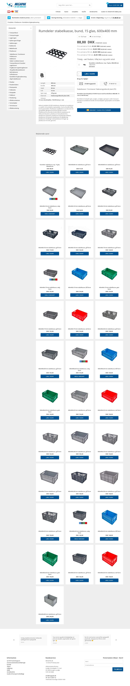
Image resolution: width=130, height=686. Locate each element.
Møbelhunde (13, 48)
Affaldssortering (14, 108)
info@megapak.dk (90, 84)
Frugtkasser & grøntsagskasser (19, 67)
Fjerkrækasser (14, 72)
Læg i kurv (50, 172)
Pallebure (12, 95)
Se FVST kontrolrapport (13, 661)
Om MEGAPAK (93, 12)
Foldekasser (13, 56)
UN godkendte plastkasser (17, 70)
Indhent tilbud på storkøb (99, 110)
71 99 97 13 (116, 18)
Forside (58, 12)
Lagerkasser (13, 65)
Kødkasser (13, 59)
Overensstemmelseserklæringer (16, 662)
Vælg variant (50, 214)
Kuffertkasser (14, 74)
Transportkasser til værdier (17, 63)
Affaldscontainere (15, 100)
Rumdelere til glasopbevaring (18, 76)
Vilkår (84, 12)
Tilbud (66, 12)
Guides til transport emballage (111, 12)
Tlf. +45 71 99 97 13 (51, 677)
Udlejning (75, 12)
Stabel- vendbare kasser (17, 61)
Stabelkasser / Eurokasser (17, 54)
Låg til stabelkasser (15, 79)
